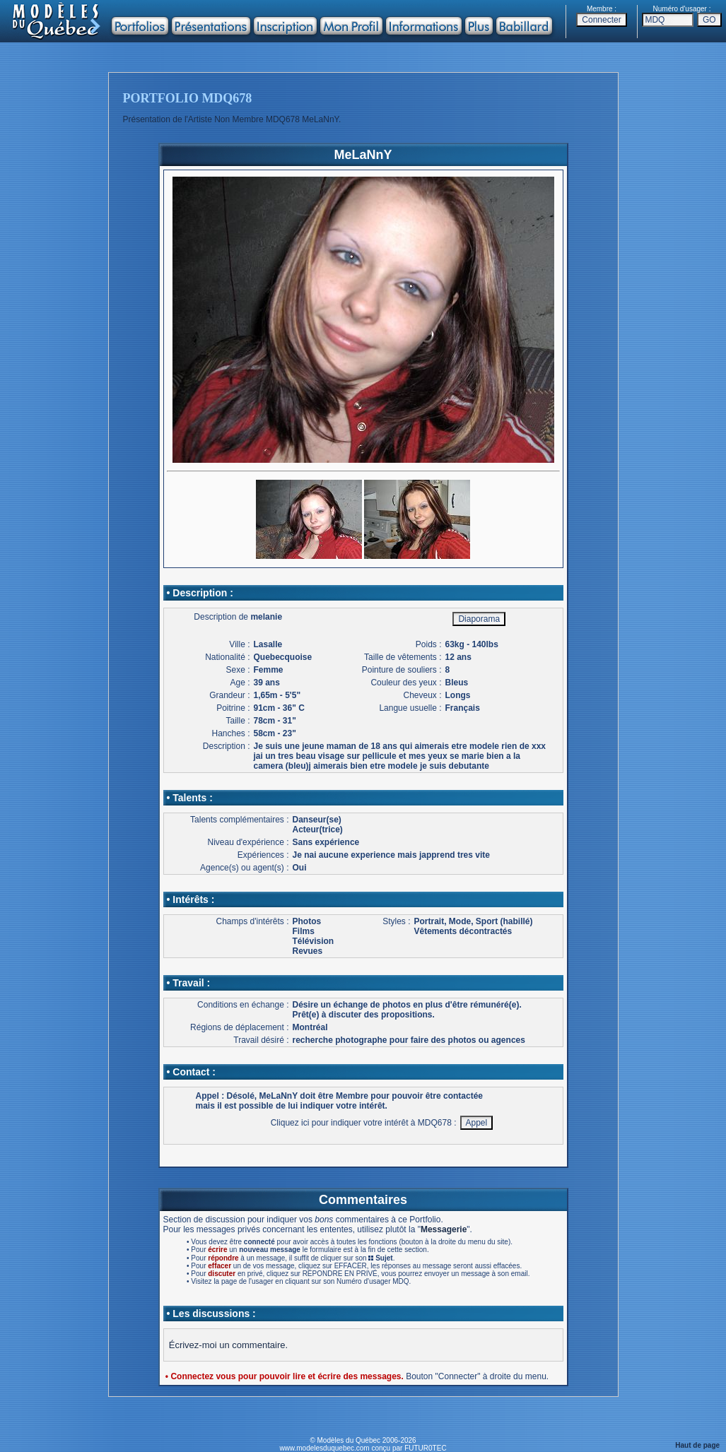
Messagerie (444, 1229)
